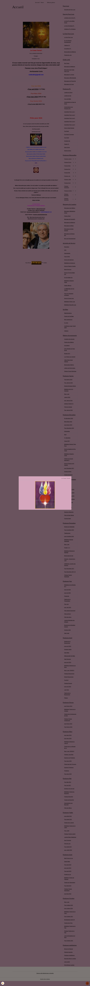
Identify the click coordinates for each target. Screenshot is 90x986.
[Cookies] (2, 983)
